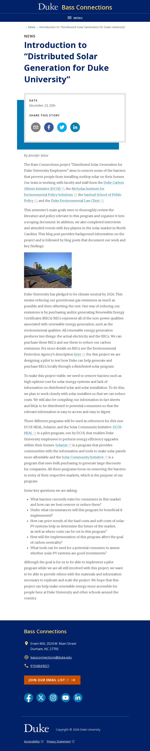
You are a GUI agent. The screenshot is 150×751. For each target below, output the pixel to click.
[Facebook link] (28, 697)
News (31, 27)
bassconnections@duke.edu (51, 657)
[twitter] (62, 127)
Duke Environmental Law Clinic (75, 201)
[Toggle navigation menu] (75, 17)
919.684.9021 (39, 666)
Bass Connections (45, 631)
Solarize (61, 445)
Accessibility (32, 741)
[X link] (40, 697)
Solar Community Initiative (83, 457)
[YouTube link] (65, 697)
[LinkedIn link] (77, 697)
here (77, 354)
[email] (36, 127)
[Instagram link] (53, 697)
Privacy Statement (59, 741)
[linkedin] (75, 127)
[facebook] (49, 127)
